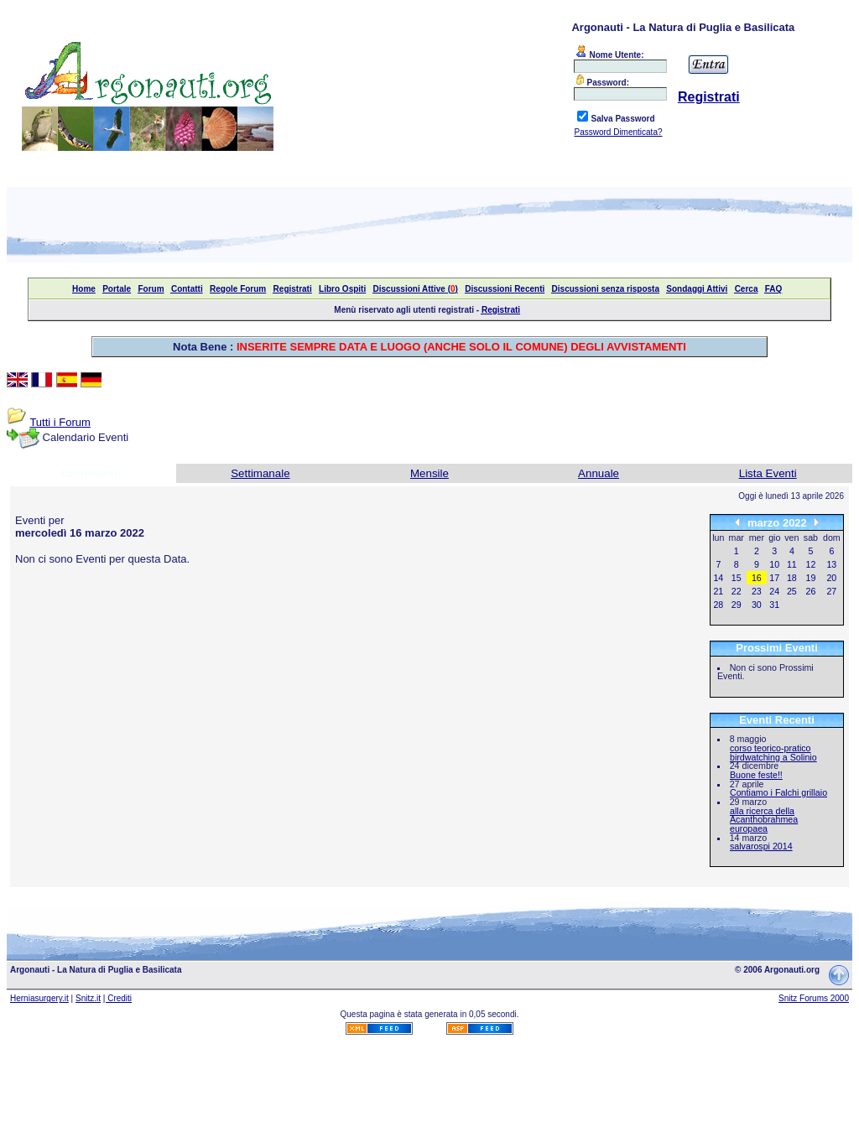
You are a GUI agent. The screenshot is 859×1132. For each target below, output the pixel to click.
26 (811, 591)
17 (774, 578)
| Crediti (117, 998)
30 (757, 605)
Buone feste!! (756, 775)
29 (736, 605)
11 (792, 564)
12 (811, 564)
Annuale (598, 473)
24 (774, 591)
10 (774, 564)
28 (718, 605)
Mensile (429, 473)
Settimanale (260, 473)
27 (831, 591)
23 (757, 591)
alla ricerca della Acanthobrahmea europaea (764, 819)
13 (831, 564)
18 (792, 578)
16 (757, 578)
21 (718, 591)
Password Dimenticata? (618, 132)
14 (718, 578)
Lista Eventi (768, 473)
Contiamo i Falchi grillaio (778, 792)
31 (774, 605)
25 (792, 591)
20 (831, 578)
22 (736, 591)
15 (736, 578)
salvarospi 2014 (761, 846)
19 (811, 578)
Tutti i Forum (59, 422)
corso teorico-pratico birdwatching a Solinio (773, 752)
